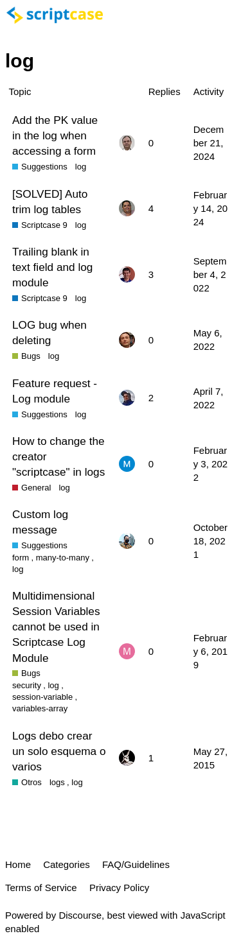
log (80, 166)
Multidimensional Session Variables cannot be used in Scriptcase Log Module (56, 626)
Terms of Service (41, 887)
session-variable (42, 697)
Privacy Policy (119, 887)
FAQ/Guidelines (136, 864)
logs (57, 782)
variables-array (39, 708)
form (20, 557)
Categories (66, 864)
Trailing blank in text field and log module (52, 267)
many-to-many (62, 557)
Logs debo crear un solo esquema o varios (59, 751)
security (26, 685)
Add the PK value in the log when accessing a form (55, 135)
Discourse (80, 915)
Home (18, 864)
